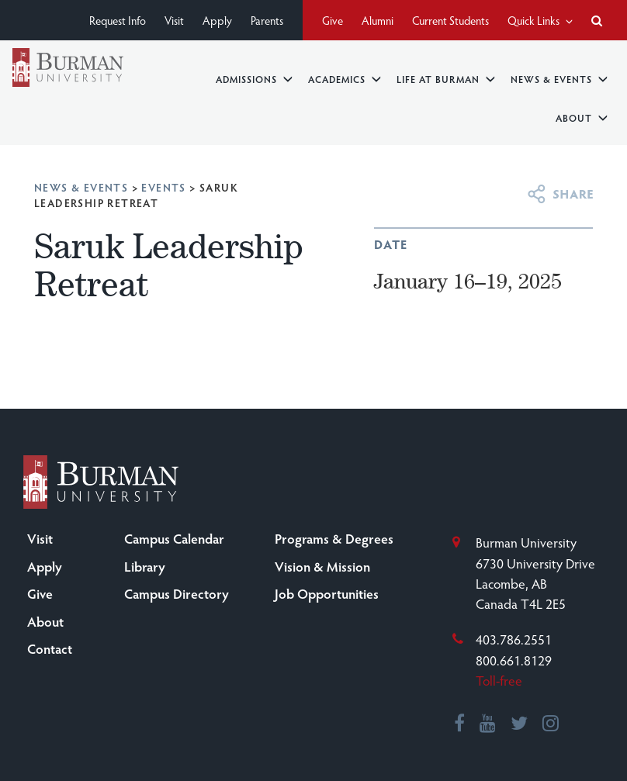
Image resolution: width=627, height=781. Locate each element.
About (582, 117)
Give (332, 20)
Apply (217, 20)
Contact (49, 648)
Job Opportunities (327, 593)
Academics (344, 78)
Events (163, 187)
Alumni (377, 20)
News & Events (559, 78)
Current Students (450, 20)
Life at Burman (446, 78)
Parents (267, 20)
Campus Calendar (174, 538)
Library (144, 566)
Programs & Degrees (334, 538)
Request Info (117, 20)
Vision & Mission (322, 566)
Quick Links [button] (540, 20)
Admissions (254, 78)
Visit (174, 20)
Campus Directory (176, 593)
